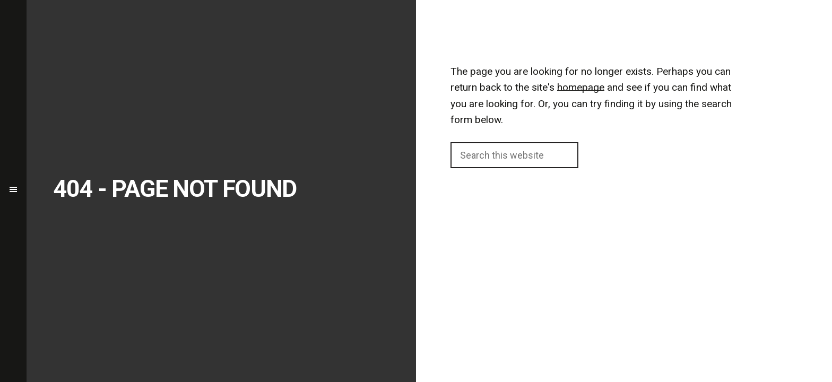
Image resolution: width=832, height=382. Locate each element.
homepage (580, 87)
